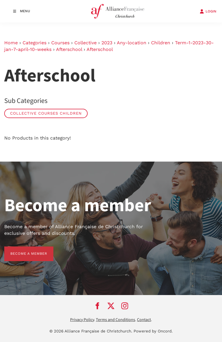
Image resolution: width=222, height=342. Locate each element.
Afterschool (69, 49)
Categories (34, 42)
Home (11, 42)
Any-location (131, 42)
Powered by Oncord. (153, 331)
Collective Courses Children (46, 113)
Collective (85, 42)
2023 (106, 42)
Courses (60, 42)
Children (160, 42)
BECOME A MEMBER (22, 250)
